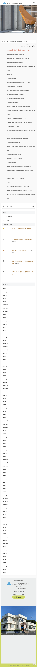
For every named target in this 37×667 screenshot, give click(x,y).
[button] (33, 207)
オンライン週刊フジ (31, 46)
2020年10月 (5, 504)
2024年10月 (5, 350)
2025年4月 (5, 330)
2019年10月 (5, 543)
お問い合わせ (18, 597)
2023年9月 (5, 391)
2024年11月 (5, 346)
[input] (18, 207)
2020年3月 (5, 527)
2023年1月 (5, 417)
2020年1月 (5, 533)
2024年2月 (5, 375)
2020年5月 (5, 520)
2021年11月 (5, 462)
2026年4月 (5, 292)
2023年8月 (5, 395)
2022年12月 (5, 421)
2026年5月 (5, 288)
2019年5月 (5, 559)
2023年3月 (5, 411)
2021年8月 (5, 472)
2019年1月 (5, 572)
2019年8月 (5, 550)
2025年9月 (5, 314)
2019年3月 (5, 566)
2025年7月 (5, 321)
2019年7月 (5, 553)
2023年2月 (5, 414)
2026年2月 (5, 298)
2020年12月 (5, 498)
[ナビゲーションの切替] (33, 3)
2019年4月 (5, 562)
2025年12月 (5, 304)
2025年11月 (5, 308)
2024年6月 (5, 363)
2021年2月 (5, 491)
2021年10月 (5, 466)
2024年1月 (5, 379)
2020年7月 (5, 514)
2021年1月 (5, 495)
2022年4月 (5, 446)
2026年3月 (5, 295)
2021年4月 (5, 485)
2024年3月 (5, 372)
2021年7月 (5, 475)
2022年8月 (5, 433)
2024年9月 (5, 353)
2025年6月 (5, 324)
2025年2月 (5, 337)
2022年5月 (5, 443)
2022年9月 (5, 430)
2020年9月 (5, 508)
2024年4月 (5, 369)
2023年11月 (5, 385)
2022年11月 (5, 424)
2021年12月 (5, 459)
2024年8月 (5, 356)
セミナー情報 (6, 220)
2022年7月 (5, 437)
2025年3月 (5, 333)
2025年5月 (5, 327)
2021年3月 (5, 488)
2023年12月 (5, 382)
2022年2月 (5, 453)
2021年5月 (5, 482)
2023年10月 (5, 388)
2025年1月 (5, 340)
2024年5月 (5, 366)
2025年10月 (5, 311)
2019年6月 (5, 556)
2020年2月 (5, 530)
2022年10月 (5, 427)
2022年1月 (5, 456)
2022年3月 (5, 450)
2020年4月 (5, 524)
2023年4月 (5, 408)
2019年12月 (5, 537)
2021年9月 (5, 469)
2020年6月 (5, 517)
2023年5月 (5, 404)
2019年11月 (5, 540)
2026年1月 (5, 301)
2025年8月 (5, 317)
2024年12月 (5, 343)
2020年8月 (5, 511)
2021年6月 (5, 479)
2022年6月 (5, 440)
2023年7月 (5, 398)
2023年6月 (5, 401)
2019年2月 (5, 569)
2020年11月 (5, 501)
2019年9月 (5, 546)
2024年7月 (5, 359)
